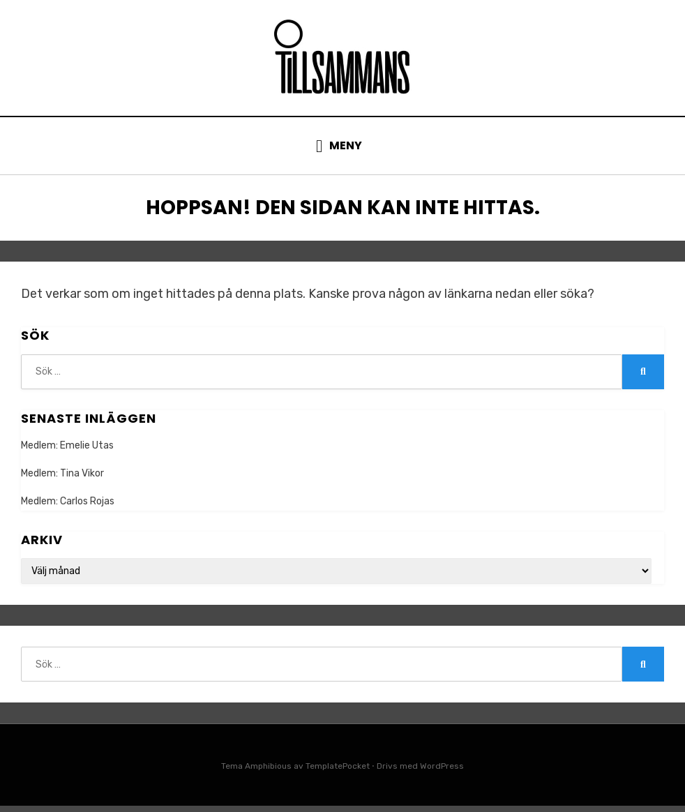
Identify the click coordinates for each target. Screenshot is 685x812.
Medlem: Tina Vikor (62, 480)
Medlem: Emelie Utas (67, 452)
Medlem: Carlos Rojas (67, 508)
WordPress (442, 773)
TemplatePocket (338, 773)
